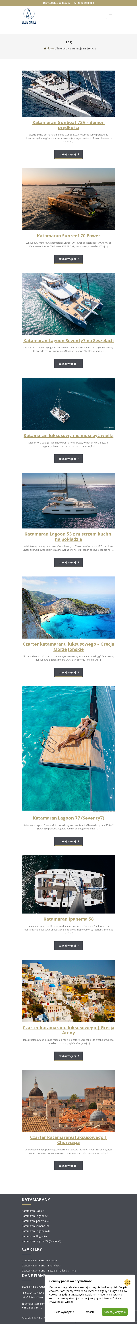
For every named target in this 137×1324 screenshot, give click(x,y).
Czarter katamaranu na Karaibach (41, 1265)
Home (49, 48)
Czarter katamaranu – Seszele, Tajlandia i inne (49, 1270)
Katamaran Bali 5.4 (33, 1210)
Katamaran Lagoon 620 (36, 1231)
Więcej (69, 1301)
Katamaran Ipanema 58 (35, 1221)
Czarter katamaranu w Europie (39, 1260)
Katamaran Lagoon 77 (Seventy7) (41, 1241)
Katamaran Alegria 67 (34, 1236)
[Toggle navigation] (110, 16)
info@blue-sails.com (56, 3)
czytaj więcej (67, 154)
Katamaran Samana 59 (35, 1226)
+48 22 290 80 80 (84, 3)
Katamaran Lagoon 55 (35, 1216)
